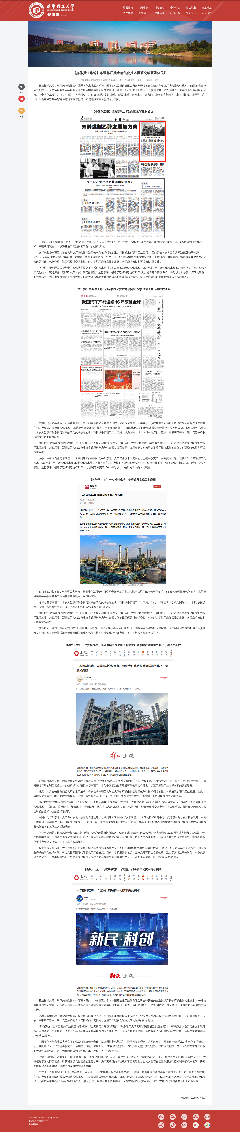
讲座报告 (207, 13)
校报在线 (175, 13)
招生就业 (191, 7)
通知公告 (191, 13)
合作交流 (175, 7)
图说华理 (128, 13)
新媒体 (142, 13)
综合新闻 (144, 7)
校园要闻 (128, 7)
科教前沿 (159, 7)
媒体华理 (159, 13)
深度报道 (207, 7)
